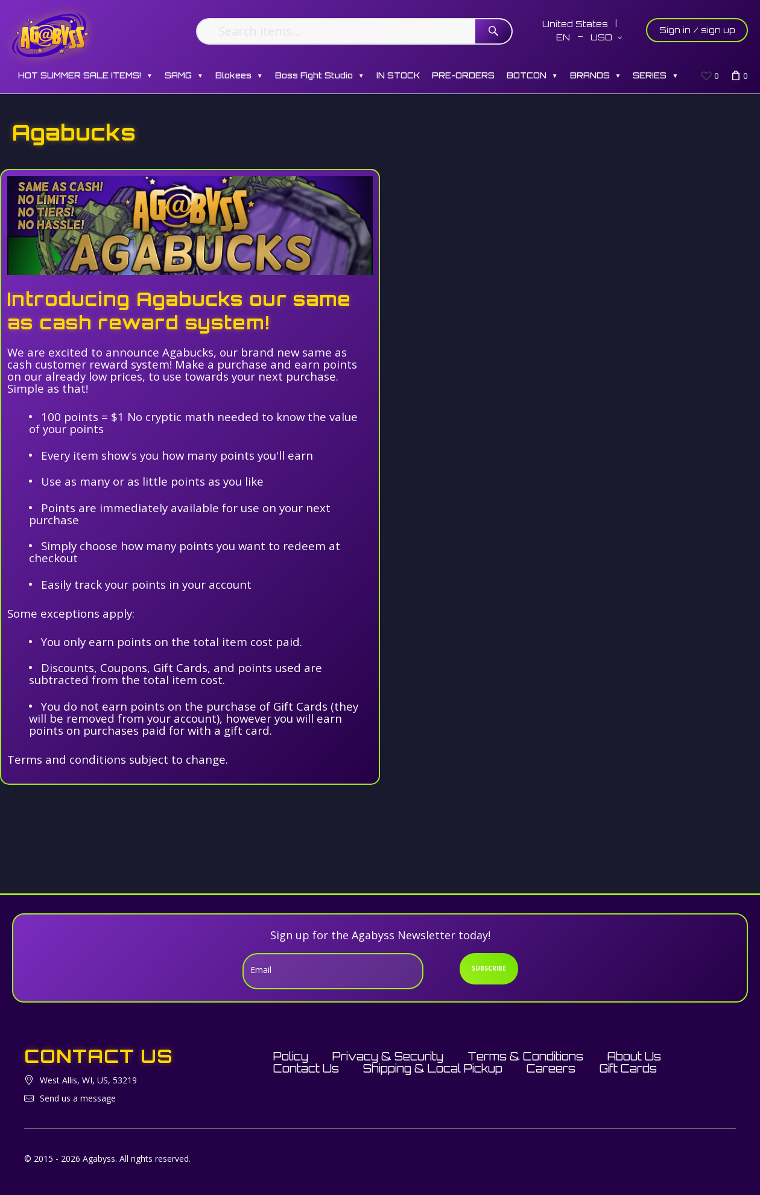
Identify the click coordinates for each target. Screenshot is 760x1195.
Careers (551, 1068)
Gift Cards (628, 1068)
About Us (634, 1056)
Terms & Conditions (525, 1056)
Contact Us (306, 1068)
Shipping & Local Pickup (432, 1068)
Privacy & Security (387, 1056)
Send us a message (78, 1098)
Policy (290, 1056)
